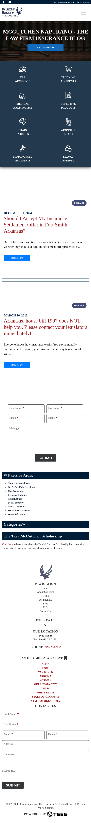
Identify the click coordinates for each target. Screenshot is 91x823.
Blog (45, 603)
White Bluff (45, 692)
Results (45, 595)
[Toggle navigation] (83, 12)
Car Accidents (15, 491)
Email (13, 417)
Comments (10, 754)
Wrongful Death (16, 514)
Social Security (15, 502)
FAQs (45, 607)
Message (14, 428)
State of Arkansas (45, 696)
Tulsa (45, 688)
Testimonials (45, 599)
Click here (7, 544)
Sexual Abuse (15, 498)
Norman (46, 680)
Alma (46, 663)
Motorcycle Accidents (19, 483)
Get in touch (45, 47)
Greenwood (45, 668)
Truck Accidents (16, 506)
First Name (16, 408)
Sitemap (49, 807)
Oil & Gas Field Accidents (21, 487)
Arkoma (45, 676)
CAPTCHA (14, 445)
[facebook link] (3, 1)
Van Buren (45, 672)
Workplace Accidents (19, 510)
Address (8, 743)
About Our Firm (45, 592)
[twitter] (45, 624)
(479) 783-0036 (53, 647)
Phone (52, 417)
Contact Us (45, 611)
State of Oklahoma (45, 700)
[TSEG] (45, 814)
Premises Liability (17, 495)
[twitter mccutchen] (6, 1)
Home (45, 588)
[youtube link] (10, 1)
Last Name (55, 408)
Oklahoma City (45, 684)
